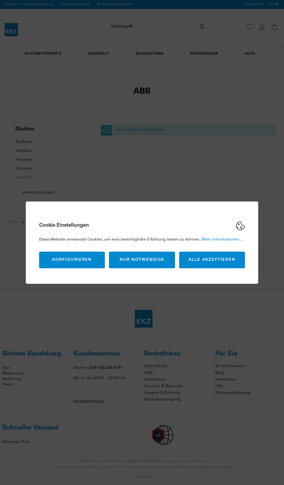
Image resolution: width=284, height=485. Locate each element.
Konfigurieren (72, 260)
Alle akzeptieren (212, 260)
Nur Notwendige (142, 260)
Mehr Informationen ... (223, 240)
